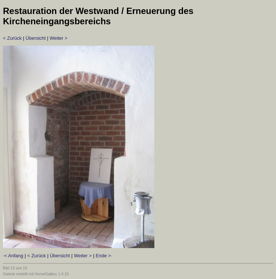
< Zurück (12, 38)
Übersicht (36, 38)
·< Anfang (13, 255)
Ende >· (104, 255)
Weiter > (59, 38)
